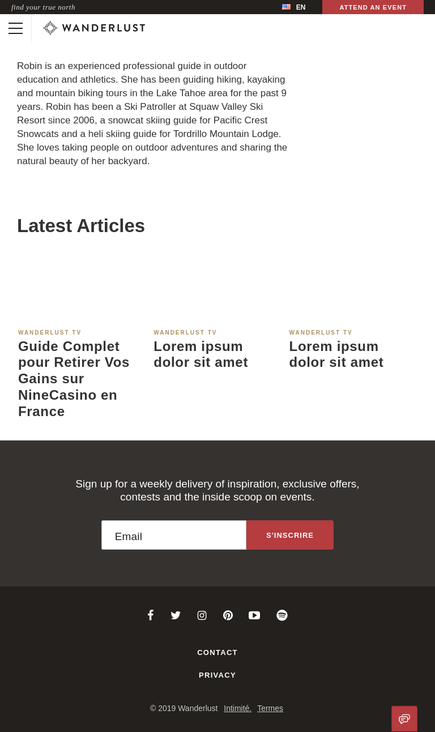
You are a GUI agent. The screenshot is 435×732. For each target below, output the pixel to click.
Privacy (217, 675)
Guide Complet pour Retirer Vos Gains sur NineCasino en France (74, 379)
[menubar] (293, 7)
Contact (217, 652)
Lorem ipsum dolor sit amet (200, 354)
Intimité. (237, 708)
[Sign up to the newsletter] (290, 535)
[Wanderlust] (94, 28)
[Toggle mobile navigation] (15, 28)
